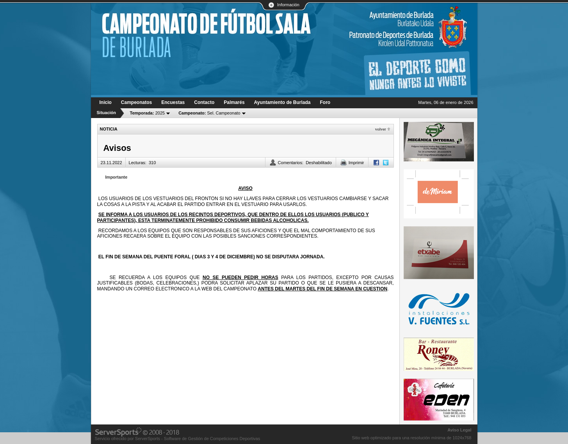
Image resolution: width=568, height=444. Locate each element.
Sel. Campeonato (209, 113)
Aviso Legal (459, 430)
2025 (147, 113)
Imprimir (356, 162)
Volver (380, 129)
